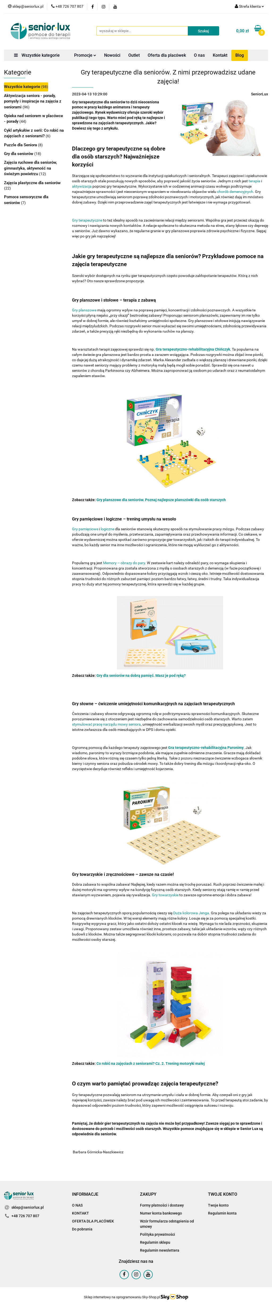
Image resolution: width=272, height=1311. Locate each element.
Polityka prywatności (157, 1234)
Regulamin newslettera (159, 1250)
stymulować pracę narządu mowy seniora (106, 724)
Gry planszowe (84, 310)
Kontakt (220, 55)
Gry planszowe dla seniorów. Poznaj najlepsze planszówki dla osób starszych (161, 500)
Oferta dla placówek (167, 55)
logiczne (107, 529)
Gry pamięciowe (85, 529)
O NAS (77, 1205)
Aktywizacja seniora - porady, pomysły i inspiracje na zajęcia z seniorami (32, 101)
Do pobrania (82, 1229)
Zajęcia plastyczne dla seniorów (32, 182)
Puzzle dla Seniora (21, 145)
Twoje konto (218, 1205)
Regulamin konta (222, 1213)
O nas (199, 55)
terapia (254, 181)
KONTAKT (80, 1213)
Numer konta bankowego (161, 1213)
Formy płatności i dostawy (162, 1205)
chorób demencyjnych (235, 191)
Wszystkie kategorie (37, 55)
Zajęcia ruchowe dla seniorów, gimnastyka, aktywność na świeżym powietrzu (30, 168)
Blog (239, 55)
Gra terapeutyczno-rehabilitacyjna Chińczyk (193, 349)
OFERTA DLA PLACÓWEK (93, 1221)
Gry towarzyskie (165, 895)
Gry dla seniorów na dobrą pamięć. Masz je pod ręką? (141, 675)
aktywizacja (82, 186)
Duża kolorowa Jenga (191, 913)
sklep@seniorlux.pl (27, 1207)
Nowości (112, 55)
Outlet (134, 55)
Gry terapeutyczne (87, 220)
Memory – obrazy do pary (124, 563)
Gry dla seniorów (19, 153)
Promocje (85, 55)
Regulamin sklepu (155, 1242)
